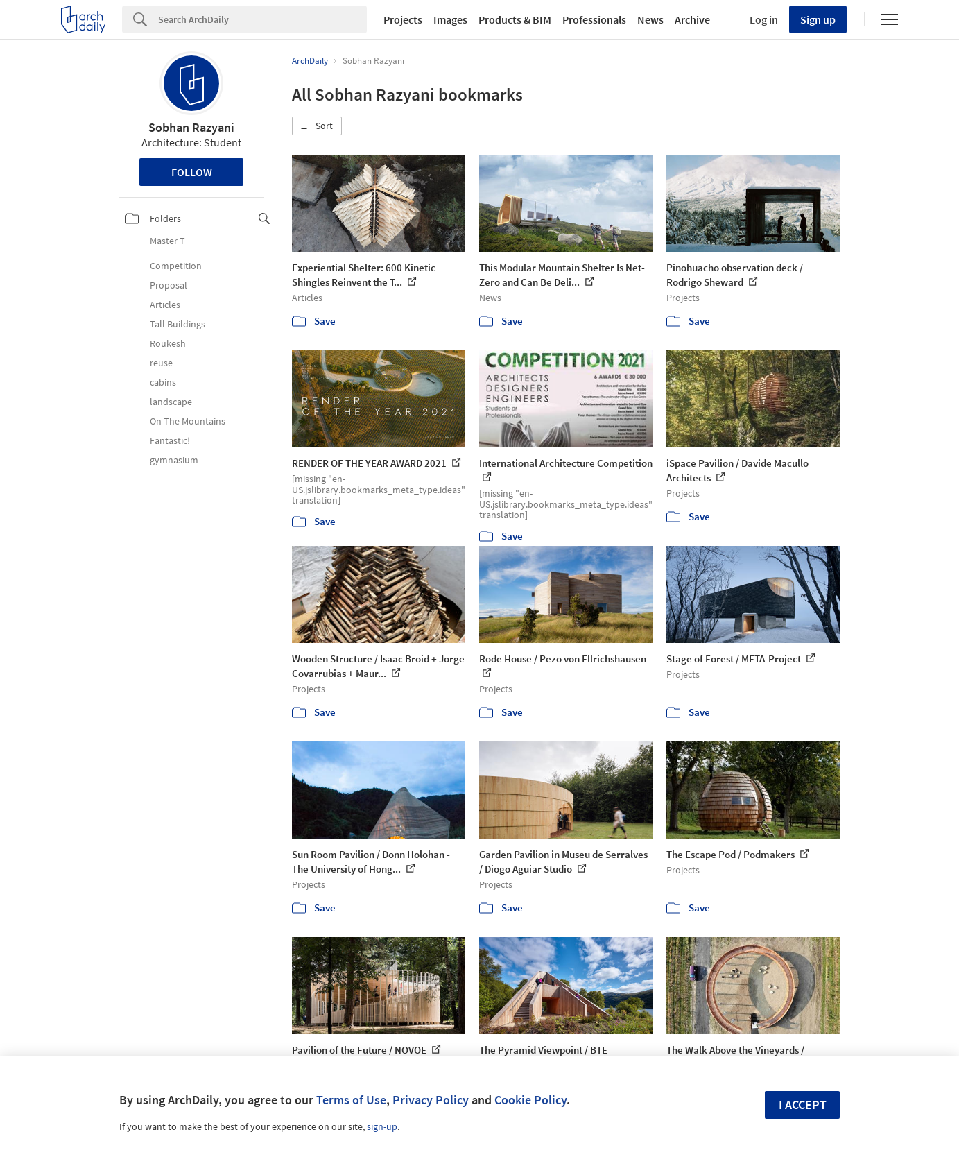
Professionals (594, 19)
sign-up (382, 1126)
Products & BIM (514, 19)
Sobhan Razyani (191, 127)
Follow (191, 172)
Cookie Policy (530, 1100)
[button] (317, 126)
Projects (402, 19)
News (650, 19)
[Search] (262, 19)
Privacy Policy (430, 1100)
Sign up (818, 19)
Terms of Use (351, 1100)
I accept (803, 1105)
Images (450, 19)
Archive (692, 19)
